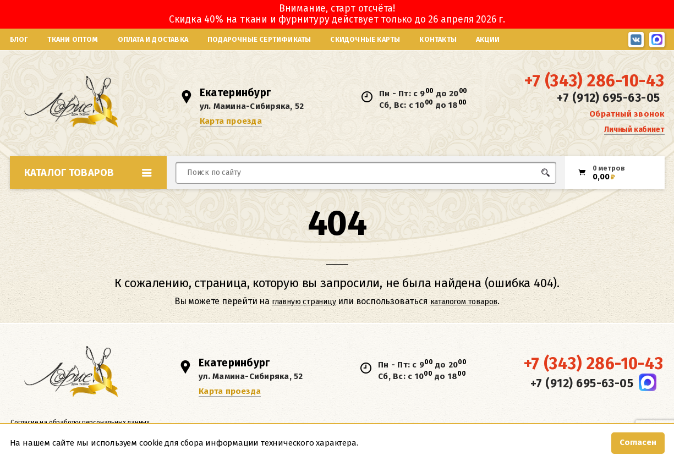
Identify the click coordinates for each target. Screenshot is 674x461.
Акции (488, 39)
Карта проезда (232, 123)
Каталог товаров (88, 176)
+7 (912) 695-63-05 (608, 100)
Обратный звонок (626, 115)
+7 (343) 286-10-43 (594, 83)
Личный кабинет (634, 131)
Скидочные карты (365, 39)
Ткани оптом (72, 39)
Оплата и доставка (153, 39)
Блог (19, 39)
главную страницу (304, 305)
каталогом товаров (464, 305)
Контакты (438, 39)
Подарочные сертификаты (259, 39)
